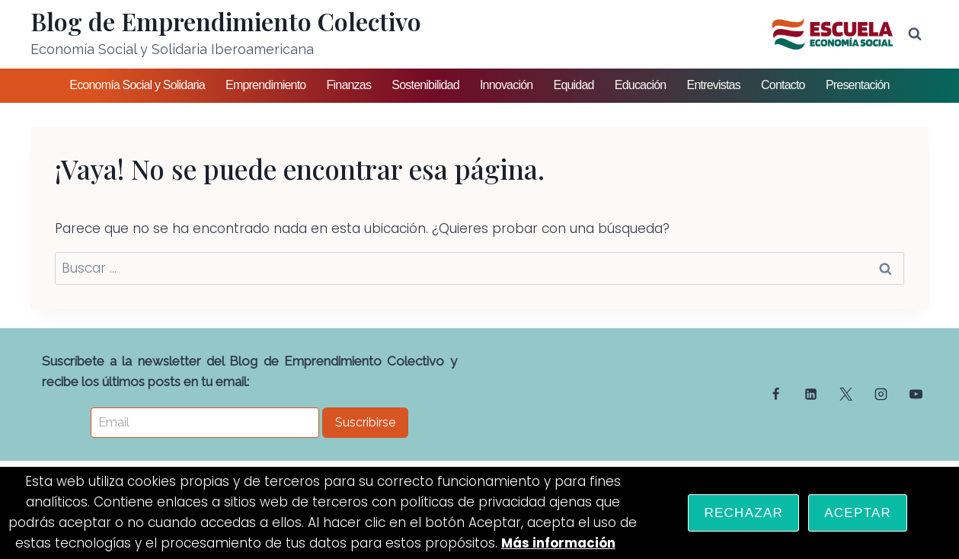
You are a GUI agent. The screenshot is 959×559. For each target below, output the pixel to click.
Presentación (858, 84)
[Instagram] (880, 394)
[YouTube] (916, 394)
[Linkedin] (811, 394)
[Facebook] (776, 394)
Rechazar (743, 513)
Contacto (783, 84)
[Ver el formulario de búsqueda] (915, 34)
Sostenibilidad (425, 84)
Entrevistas (713, 84)
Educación (641, 84)
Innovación (506, 84)
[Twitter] (845, 394)
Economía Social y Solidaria (137, 84)
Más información (557, 544)
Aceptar (857, 513)
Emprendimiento (265, 84)
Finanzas (349, 84)
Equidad (574, 84)
